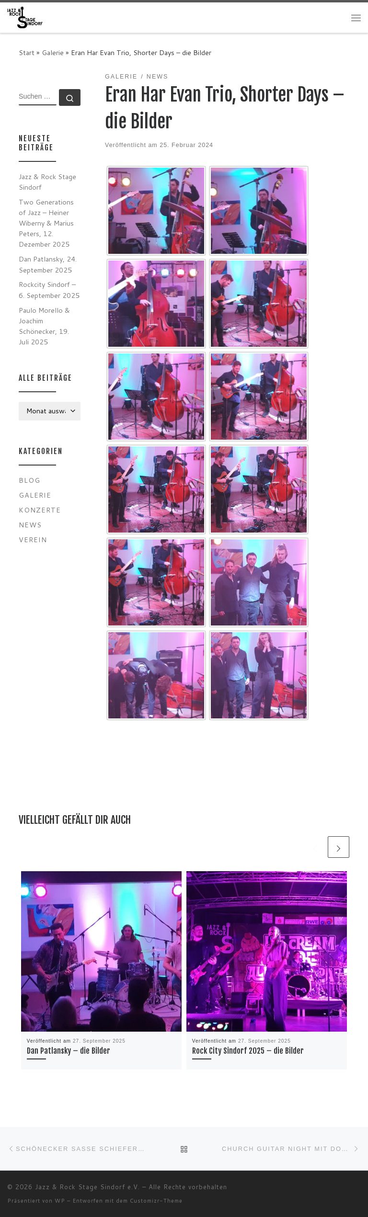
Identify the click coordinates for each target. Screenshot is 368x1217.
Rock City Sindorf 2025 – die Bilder (248, 1051)
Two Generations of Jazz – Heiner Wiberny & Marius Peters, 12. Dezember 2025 (46, 223)
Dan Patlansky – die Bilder (68, 1051)
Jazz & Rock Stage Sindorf (47, 181)
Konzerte (40, 510)
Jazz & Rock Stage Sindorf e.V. (87, 1187)
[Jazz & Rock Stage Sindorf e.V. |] (25, 17)
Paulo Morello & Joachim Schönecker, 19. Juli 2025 (44, 326)
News (30, 525)
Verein (33, 540)
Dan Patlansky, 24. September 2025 (48, 264)
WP (60, 1201)
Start (26, 52)
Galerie (53, 52)
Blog (29, 480)
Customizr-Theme (156, 1201)
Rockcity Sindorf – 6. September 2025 (49, 289)
